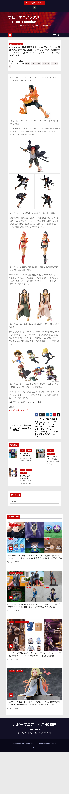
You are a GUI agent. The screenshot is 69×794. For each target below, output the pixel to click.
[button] (59, 35)
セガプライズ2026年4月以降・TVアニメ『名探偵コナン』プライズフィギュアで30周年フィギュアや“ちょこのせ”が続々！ (34, 605)
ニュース (12, 44)
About (34, 748)
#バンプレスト (35, 64)
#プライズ (46, 64)
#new (27, 64)
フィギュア (19, 44)
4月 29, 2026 (25, 458)
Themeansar (51, 743)
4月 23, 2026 (24, 481)
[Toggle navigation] (54, 35)
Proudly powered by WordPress (23, 743)
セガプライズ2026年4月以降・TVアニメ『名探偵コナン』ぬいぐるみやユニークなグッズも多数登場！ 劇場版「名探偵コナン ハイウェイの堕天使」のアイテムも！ (34, 558)
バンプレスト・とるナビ (18, 410)
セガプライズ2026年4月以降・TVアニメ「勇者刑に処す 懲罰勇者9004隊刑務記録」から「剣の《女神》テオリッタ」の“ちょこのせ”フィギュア (34, 704)
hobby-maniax (17, 61)
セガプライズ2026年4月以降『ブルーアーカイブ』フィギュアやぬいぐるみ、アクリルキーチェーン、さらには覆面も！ (34, 654)
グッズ (22, 450)
